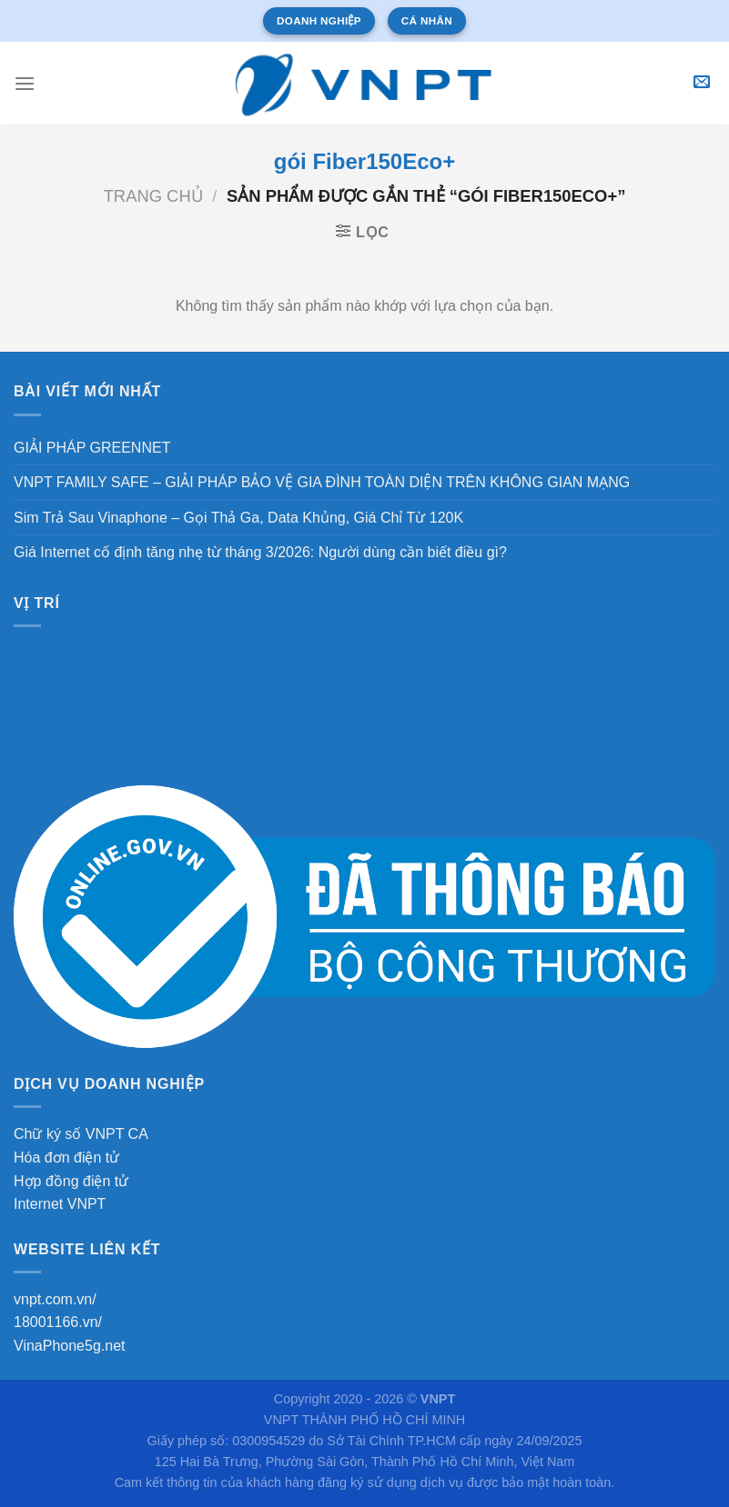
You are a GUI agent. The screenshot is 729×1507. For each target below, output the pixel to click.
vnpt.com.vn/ (55, 1299)
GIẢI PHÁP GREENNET (92, 447)
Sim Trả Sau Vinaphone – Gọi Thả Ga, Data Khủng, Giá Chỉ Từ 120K (238, 517)
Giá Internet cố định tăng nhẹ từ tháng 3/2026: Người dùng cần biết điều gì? (260, 552)
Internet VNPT (60, 1204)
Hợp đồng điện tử (71, 1181)
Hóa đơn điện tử (66, 1157)
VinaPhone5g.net (69, 1345)
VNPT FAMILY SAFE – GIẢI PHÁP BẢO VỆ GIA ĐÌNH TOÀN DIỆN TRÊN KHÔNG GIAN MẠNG (322, 482)
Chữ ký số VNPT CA (81, 1134)
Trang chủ (153, 195)
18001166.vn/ (58, 1322)
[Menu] (24, 83)
